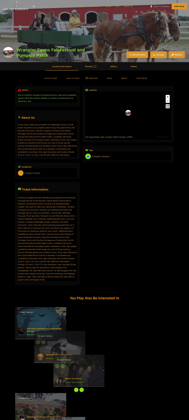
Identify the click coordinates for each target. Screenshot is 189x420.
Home (83, 6)
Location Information (61, 66)
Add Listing (179, 6)
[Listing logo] (8, 52)
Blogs (108, 6)
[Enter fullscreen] (168, 106)
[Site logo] (16, 6)
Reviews (90, 66)
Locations (94, 6)
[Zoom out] (168, 101)
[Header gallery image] (94, 31)
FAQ (117, 6)
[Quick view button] (38, 342)
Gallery (113, 66)
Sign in (156, 6)
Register (166, 6)
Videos (134, 66)
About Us (128, 6)
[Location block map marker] (128, 113)
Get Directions (163, 137)
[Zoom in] (168, 97)
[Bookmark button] (43, 342)
